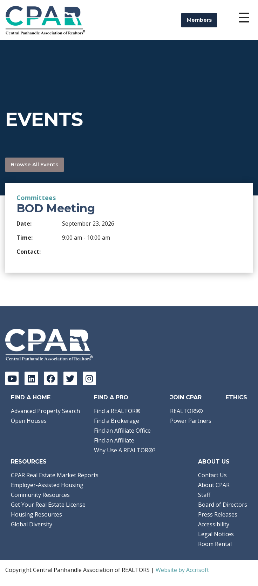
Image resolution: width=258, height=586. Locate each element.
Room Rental (215, 544)
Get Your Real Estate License (48, 504)
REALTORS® (186, 411)
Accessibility (213, 524)
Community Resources (40, 495)
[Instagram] (89, 378)
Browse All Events (34, 164)
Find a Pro (111, 397)
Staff (204, 495)
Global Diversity (31, 524)
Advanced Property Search (45, 411)
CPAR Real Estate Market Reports (55, 475)
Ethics (236, 397)
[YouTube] (12, 378)
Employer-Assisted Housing (47, 485)
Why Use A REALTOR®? (125, 450)
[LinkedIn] (31, 378)
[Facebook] (50, 378)
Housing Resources (36, 514)
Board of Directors (222, 504)
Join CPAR (186, 397)
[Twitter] (70, 378)
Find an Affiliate (114, 440)
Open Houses (29, 421)
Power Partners (190, 421)
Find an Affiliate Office (122, 430)
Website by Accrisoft (182, 570)
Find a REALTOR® (117, 411)
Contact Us (212, 475)
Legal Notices (216, 534)
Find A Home (30, 397)
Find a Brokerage (116, 421)
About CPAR (214, 485)
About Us (214, 461)
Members (199, 20)
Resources (29, 461)
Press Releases (217, 514)
